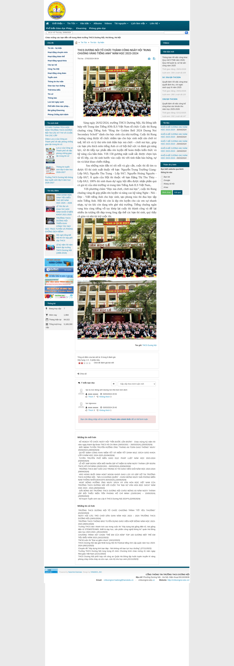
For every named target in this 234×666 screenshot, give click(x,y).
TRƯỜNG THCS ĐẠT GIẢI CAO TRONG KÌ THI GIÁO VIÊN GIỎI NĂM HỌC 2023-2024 (117, 469)
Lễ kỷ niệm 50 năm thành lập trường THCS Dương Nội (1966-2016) (64, 249)
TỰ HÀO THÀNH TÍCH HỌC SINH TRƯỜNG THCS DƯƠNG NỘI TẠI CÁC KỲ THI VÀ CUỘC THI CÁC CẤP (59, 131)
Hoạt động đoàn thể (56, 56)
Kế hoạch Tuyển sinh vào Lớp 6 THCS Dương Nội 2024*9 (104, 499)
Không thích (104, 397)
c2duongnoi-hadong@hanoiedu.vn (118, 580)
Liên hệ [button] (155, 24)
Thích (90, 397)
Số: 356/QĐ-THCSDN (171, 77)
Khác (164, 187)
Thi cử (50, 94)
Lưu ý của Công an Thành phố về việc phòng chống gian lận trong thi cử (64, 152)
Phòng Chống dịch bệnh (60, 115)
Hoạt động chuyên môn (60, 52)
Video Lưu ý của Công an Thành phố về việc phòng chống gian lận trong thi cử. (59, 141)
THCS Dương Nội (149, 345)
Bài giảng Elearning (56, 110)
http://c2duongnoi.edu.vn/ (178, 580)
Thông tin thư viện (55, 82)
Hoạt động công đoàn (57, 73)
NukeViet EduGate (75, 572)
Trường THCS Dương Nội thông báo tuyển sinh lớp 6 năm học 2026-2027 (59, 180)
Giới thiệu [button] (58, 24)
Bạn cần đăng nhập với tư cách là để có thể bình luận (114, 419)
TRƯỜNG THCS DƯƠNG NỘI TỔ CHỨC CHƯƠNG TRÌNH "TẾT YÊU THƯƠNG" (116, 510)
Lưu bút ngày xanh (56, 102)
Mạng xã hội (167, 184)
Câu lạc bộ (52, 65)
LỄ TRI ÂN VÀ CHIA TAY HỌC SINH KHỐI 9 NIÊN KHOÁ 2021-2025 (64, 210)
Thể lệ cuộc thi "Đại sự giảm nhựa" (93, 540)
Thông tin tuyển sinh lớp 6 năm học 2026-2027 (64, 169)
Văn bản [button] (85, 24)
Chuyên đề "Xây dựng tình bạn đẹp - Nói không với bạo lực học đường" (109, 548)
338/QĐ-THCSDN (169, 99)
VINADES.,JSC (96, 572)
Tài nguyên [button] (121, 24)
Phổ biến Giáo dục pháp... (60, 106)
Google (165, 180)
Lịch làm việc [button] (139, 24)
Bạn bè (165, 177)
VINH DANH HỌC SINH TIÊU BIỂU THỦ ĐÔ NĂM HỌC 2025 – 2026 (64, 199)
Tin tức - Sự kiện (97, 42)
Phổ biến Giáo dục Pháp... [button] (59, 28)
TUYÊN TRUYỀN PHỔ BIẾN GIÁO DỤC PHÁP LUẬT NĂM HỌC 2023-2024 (117, 458)
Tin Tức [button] (72, 24)
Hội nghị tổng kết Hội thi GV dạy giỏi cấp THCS (64, 237)
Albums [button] (98, 23)
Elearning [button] (81, 28)
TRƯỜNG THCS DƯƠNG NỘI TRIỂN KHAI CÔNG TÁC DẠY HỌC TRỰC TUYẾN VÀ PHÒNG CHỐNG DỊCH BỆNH (59, 225)
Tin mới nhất (52, 123)
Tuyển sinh (52, 77)
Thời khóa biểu (54, 90)
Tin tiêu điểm (53, 191)
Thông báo (60, 98)
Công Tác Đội (53, 69)
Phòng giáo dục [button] (97, 28)
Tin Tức (84, 42)
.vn (153, 580)
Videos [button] (108, 23)
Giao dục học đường (56, 86)
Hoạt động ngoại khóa (57, 61)
